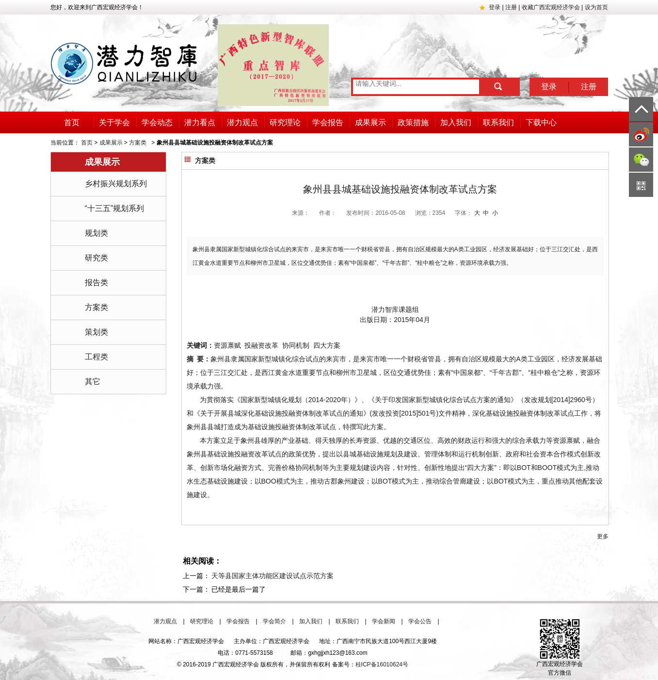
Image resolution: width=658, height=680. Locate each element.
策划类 (96, 332)
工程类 (96, 357)
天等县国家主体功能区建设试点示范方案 (272, 576)
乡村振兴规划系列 (116, 183)
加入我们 (455, 122)
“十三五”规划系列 (114, 208)
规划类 (96, 233)
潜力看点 (199, 122)
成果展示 (370, 122)
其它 (92, 381)
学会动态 (157, 122)
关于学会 (114, 122)
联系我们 (498, 122)
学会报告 (327, 122)
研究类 (96, 258)
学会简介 (274, 621)
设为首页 (596, 7)
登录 (494, 7)
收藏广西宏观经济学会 (551, 7)
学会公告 (420, 621)
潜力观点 (242, 122)
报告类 (96, 282)
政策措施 (413, 122)
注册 (511, 7)
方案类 (137, 142)
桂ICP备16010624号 (381, 664)
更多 (603, 536)
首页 (72, 122)
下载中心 (541, 122)
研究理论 (285, 122)
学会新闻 (383, 621)
